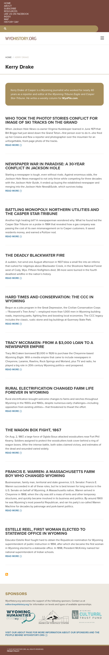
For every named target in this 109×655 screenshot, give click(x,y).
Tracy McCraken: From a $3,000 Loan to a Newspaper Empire (49, 345)
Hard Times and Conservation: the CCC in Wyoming (49, 299)
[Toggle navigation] (102, 38)
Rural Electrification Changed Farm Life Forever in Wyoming (49, 390)
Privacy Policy (13, 651)
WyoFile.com (70, 98)
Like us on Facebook (16, 14)
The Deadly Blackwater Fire (35, 255)
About (8, 6)
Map (6, 19)
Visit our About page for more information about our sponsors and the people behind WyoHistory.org (52, 634)
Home (7, 3)
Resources (10, 11)
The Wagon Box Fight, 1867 (33, 430)
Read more (12, 145)
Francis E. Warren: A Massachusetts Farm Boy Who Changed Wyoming (50, 474)
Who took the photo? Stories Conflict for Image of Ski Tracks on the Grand (51, 120)
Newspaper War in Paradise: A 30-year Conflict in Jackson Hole (44, 166)
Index (7, 16)
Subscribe (10, 8)
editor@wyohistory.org (17, 604)
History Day (11, 22)
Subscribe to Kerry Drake (6, 574)
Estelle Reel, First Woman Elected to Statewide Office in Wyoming (45, 531)
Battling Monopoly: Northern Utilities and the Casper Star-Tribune (52, 212)
